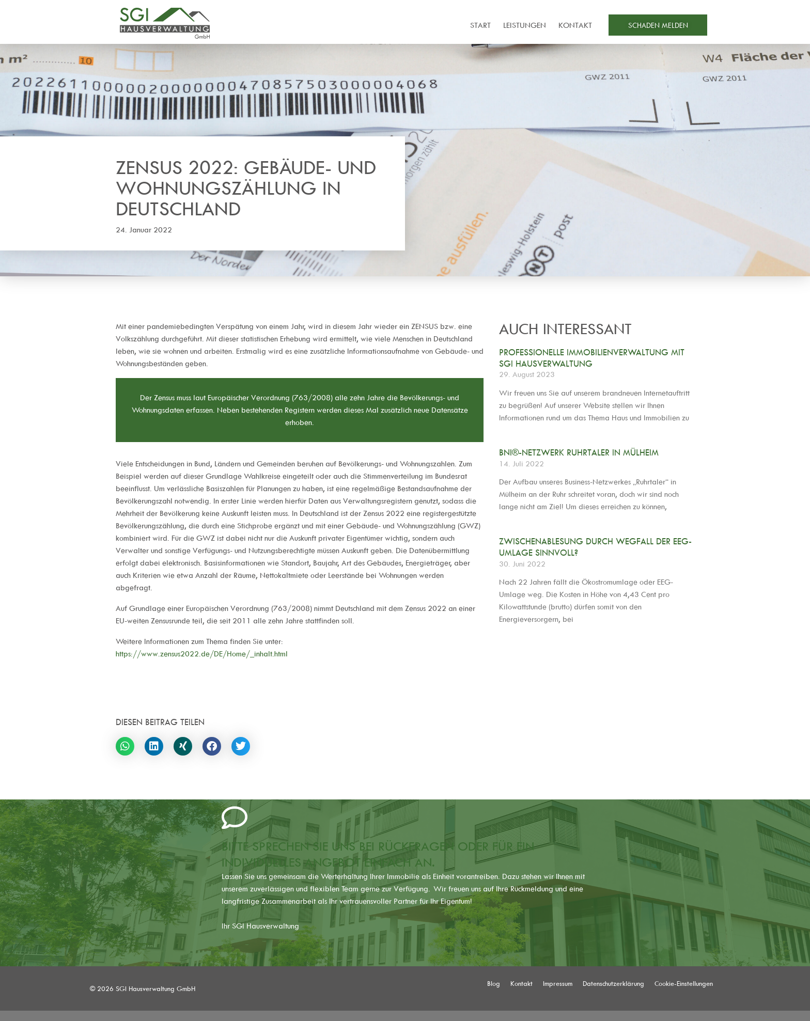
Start (480, 25)
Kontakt (575, 25)
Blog (493, 983)
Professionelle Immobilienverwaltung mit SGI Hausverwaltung (591, 358)
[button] (125, 746)
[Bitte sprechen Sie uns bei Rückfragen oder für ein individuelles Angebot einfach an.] (234, 817)
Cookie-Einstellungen (684, 983)
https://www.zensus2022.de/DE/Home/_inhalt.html (202, 653)
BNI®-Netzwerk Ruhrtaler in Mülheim (579, 452)
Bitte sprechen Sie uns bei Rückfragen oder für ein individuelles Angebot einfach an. (378, 854)
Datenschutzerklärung (613, 983)
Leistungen (524, 25)
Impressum (557, 983)
